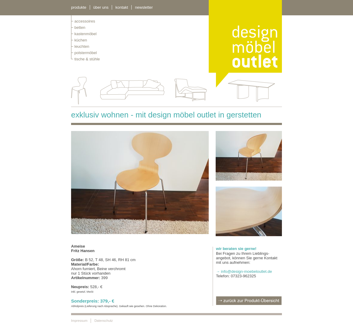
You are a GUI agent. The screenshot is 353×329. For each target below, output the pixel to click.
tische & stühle (87, 59)
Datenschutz (103, 320)
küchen (80, 40)
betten (79, 27)
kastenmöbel (85, 34)
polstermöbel (85, 52)
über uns (101, 7)
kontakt (121, 7)
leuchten (81, 46)
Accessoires (84, 21)
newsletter (144, 7)
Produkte (78, 7)
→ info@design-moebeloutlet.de (244, 271)
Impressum (79, 320)
